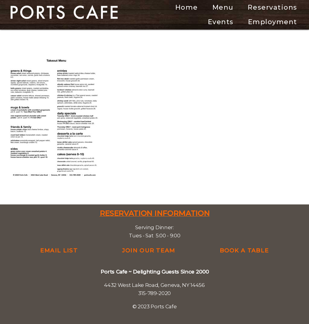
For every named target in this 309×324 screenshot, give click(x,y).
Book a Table (244, 250)
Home (186, 7)
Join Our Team (148, 250)
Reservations (272, 7)
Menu (223, 7)
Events (221, 22)
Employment (272, 22)
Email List (59, 250)
